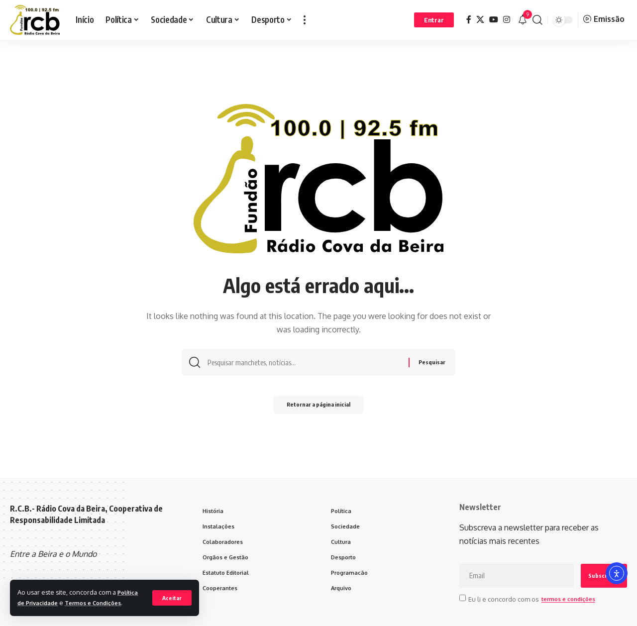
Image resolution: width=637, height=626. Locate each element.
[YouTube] (494, 19)
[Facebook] (469, 19)
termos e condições (571, 599)
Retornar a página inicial (319, 408)
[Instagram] (507, 19)
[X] (480, 19)
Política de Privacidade (53, 592)
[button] (171, 592)
